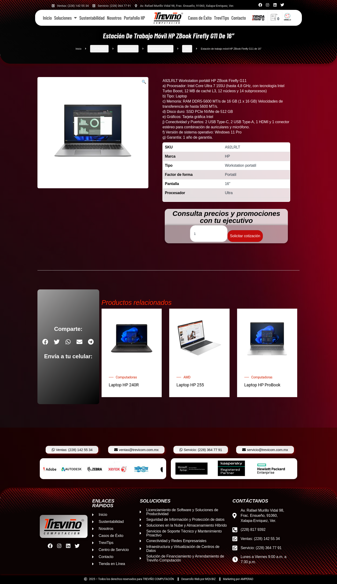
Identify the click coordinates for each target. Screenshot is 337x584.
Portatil (230, 175)
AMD (186, 377)
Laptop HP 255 (190, 384)
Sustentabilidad (92, 18)
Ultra (187, 48)
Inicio (47, 18)
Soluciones (65, 17)
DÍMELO (287, 20)
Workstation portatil (160, 48)
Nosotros (114, 18)
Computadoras (128, 48)
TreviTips (221, 18)
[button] (144, 82)
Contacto (238, 18)
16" (227, 184)
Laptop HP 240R (124, 384)
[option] (103, 468)
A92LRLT (232, 147)
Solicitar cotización (245, 236)
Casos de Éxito (200, 18)
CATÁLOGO (99, 48)
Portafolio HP (134, 18)
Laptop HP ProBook (262, 384)
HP (227, 156)
